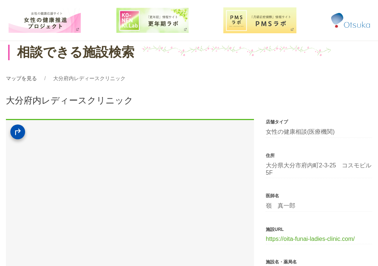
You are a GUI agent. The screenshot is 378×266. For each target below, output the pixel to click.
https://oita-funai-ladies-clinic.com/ (310, 239)
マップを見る (21, 78)
